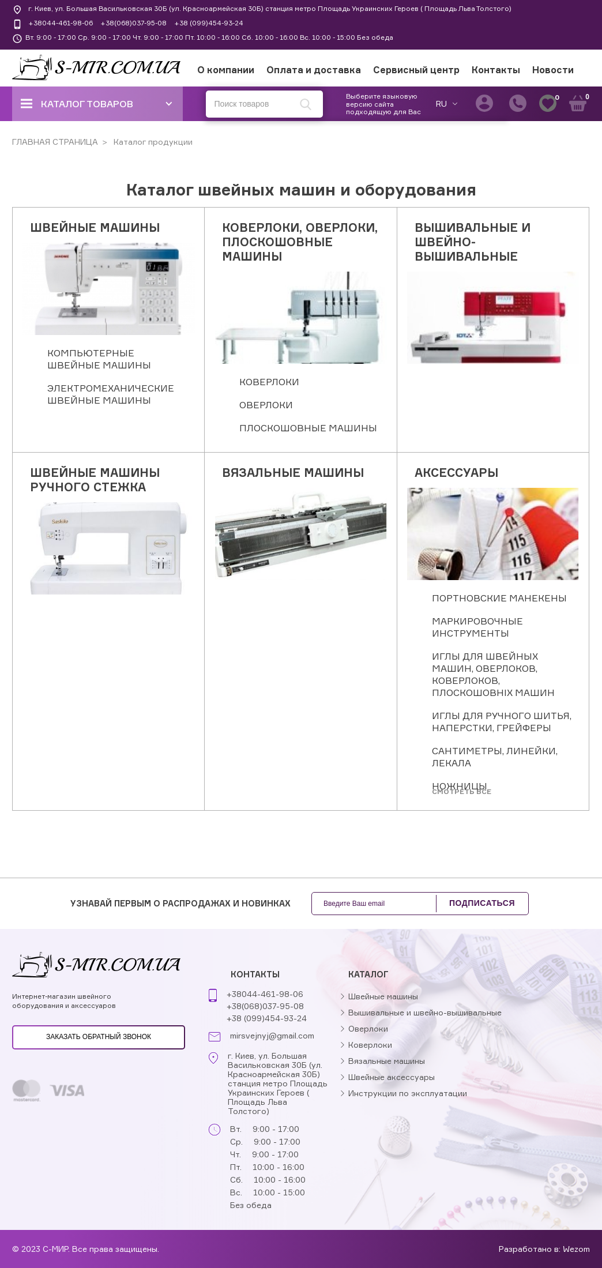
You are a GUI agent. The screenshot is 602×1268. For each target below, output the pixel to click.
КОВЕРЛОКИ (269, 381)
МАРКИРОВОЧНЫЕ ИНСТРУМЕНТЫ (477, 627)
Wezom (576, 1249)
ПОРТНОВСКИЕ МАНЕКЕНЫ (499, 598)
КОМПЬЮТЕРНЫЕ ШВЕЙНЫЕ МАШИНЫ (99, 359)
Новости (553, 70)
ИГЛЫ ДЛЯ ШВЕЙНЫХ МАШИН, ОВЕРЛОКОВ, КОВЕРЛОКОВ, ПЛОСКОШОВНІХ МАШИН (493, 674)
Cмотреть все (461, 791)
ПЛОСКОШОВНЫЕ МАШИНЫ (308, 428)
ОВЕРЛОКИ (266, 405)
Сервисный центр (416, 70)
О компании (225, 70)
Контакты (496, 70)
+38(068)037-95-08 (133, 22)
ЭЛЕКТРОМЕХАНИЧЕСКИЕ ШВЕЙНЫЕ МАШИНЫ (110, 394)
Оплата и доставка (313, 70)
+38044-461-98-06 (60, 22)
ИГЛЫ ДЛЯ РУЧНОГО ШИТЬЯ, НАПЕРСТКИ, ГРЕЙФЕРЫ (501, 721)
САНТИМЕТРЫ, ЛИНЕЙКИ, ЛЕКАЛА (495, 757)
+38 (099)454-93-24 (208, 22)
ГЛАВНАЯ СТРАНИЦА (55, 141)
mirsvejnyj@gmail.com (272, 1035)
